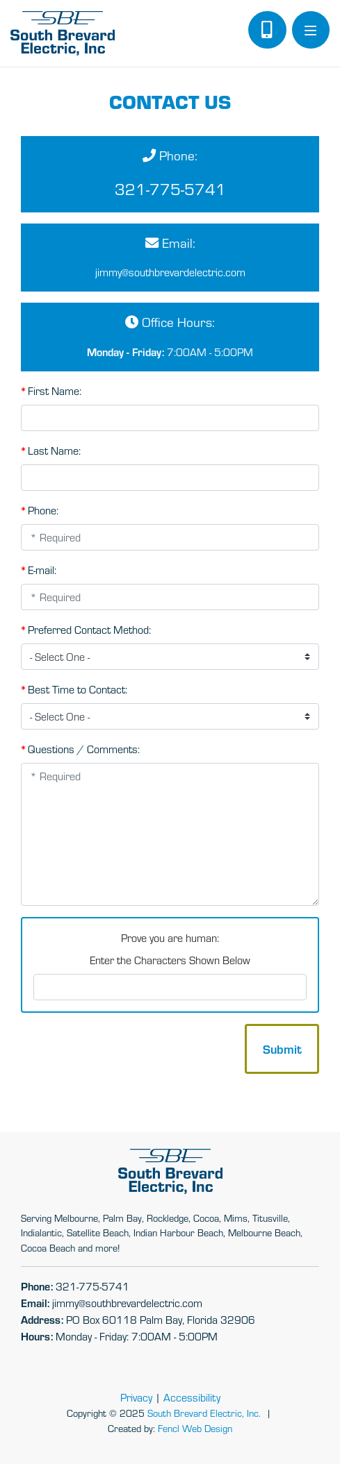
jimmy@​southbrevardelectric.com (170, 271)
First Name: (51, 390)
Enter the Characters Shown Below (170, 959)
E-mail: (38, 569)
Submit (282, 1048)
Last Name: (51, 449)
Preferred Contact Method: (86, 629)
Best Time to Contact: (74, 688)
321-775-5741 (170, 188)
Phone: (39, 509)
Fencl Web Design (195, 1428)
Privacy (136, 1397)
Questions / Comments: (80, 748)
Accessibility (191, 1397)
